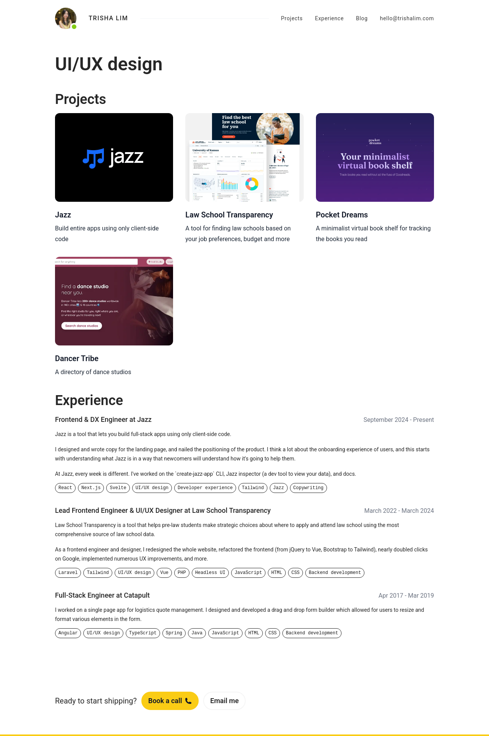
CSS (295, 573)
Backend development (335, 573)
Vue (164, 573)
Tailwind (253, 488)
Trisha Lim (108, 18)
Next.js (90, 488)
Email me (224, 701)
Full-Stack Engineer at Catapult (102, 595)
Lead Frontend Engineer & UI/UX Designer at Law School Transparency (163, 510)
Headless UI (210, 573)
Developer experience (205, 488)
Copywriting (308, 488)
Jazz (278, 488)
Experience (329, 18)
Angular (68, 633)
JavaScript (248, 573)
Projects (292, 18)
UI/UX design (152, 488)
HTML (276, 573)
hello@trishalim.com (407, 18)
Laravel (68, 573)
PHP (182, 573)
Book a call (170, 701)
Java (196, 633)
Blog (362, 18)
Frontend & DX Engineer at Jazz (103, 419)
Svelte (118, 488)
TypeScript (143, 633)
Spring (174, 633)
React (65, 488)
